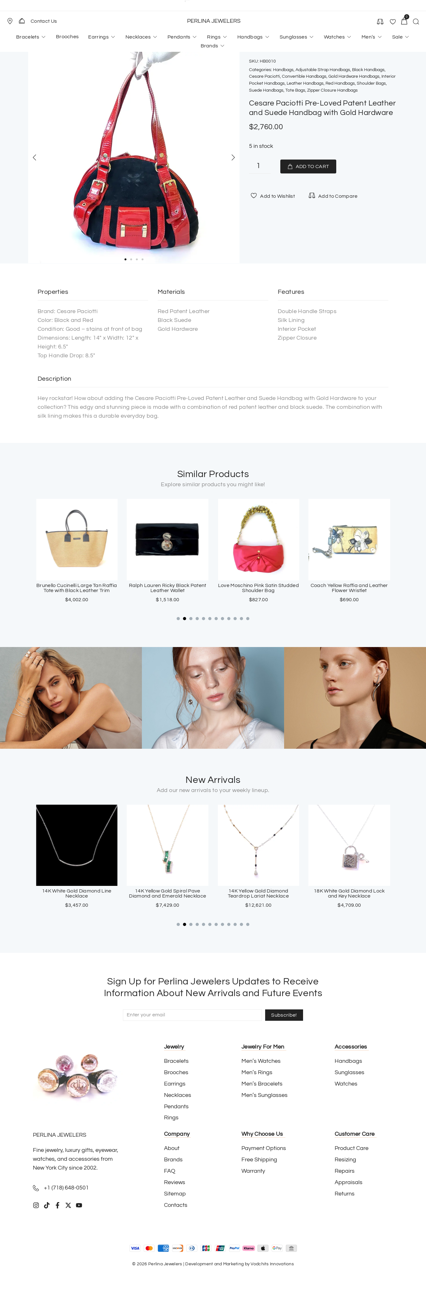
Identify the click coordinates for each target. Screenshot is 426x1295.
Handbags (283, 70)
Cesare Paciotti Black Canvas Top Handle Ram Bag (77, 588)
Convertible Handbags (304, 76)
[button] (13, 21)
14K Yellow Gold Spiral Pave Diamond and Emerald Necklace (258, 894)
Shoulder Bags (371, 83)
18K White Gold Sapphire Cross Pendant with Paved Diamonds (76, 894)
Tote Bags (295, 90)
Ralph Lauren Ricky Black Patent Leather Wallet (258, 588)
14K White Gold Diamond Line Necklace (167, 894)
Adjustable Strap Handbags (322, 70)
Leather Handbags (305, 83)
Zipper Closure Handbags (332, 90)
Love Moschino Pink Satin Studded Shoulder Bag (349, 588)
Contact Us (44, 21)
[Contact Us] (22, 21)
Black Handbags (368, 70)
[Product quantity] (260, 167)
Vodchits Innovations (272, 1264)
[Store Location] (10, 21)
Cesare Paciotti (264, 76)
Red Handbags (340, 83)
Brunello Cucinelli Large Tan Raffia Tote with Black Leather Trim (167, 588)
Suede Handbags (266, 90)
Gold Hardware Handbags (354, 76)
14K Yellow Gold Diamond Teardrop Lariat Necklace (349, 894)
